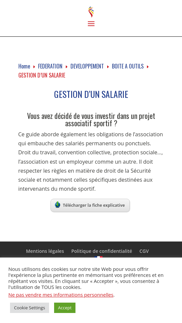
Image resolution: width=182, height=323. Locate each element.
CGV (144, 251)
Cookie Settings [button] (29, 308)
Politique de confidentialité (101, 251)
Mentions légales (45, 251)
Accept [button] (65, 308)
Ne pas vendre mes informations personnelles (61, 294)
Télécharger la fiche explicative (90, 204)
